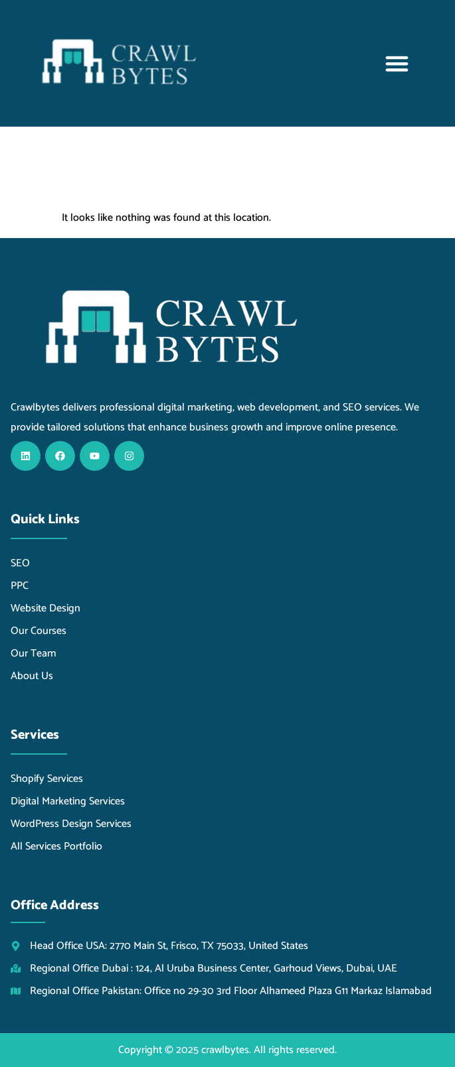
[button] (397, 63)
